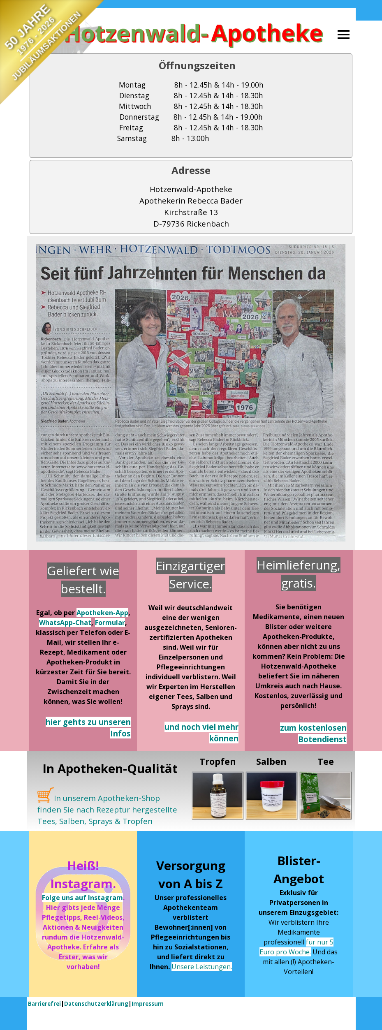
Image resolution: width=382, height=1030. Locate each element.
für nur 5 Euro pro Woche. (296, 946)
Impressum (148, 1003)
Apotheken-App (102, 612)
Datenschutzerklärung (96, 1003)
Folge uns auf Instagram (82, 897)
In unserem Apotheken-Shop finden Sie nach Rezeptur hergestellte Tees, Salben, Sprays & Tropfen (107, 809)
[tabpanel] (190, 105)
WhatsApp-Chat (65, 622)
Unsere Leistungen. (201, 966)
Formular (110, 622)
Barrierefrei (44, 1003)
